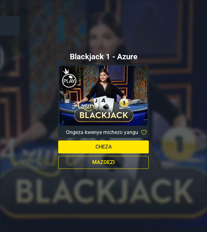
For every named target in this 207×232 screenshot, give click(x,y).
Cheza (103, 147)
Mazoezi (103, 162)
